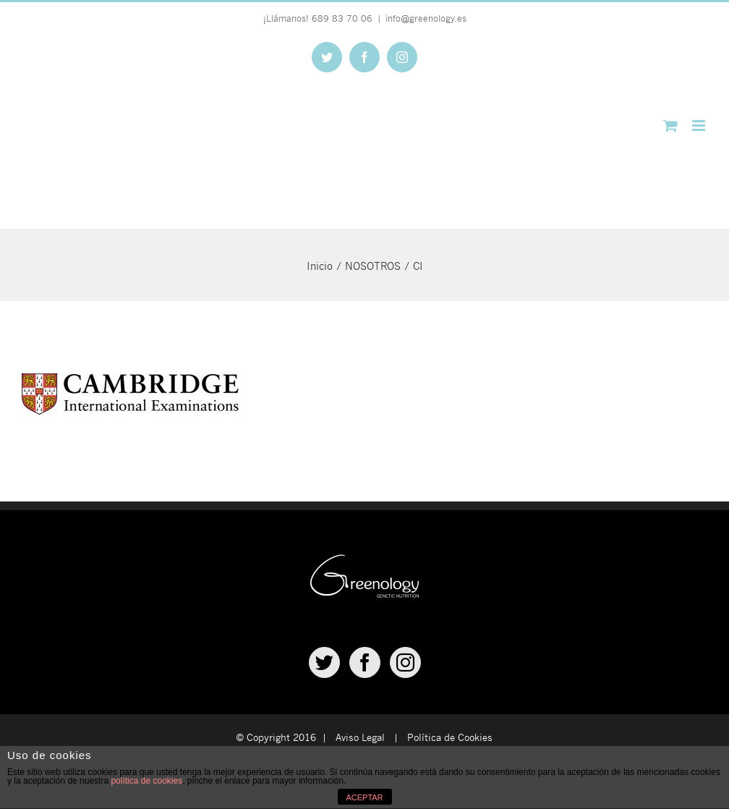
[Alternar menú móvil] (699, 125)
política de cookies (146, 781)
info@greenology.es (425, 18)
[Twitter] (324, 662)
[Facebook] (364, 662)
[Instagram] (405, 662)
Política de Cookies (450, 737)
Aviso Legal (360, 737)
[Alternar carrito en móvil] (670, 125)
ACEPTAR (364, 797)
